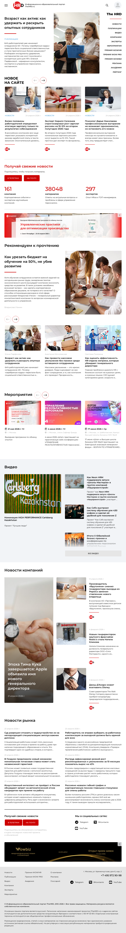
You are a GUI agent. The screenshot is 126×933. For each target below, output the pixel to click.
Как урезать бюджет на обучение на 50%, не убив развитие (28, 261)
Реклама (117, 63)
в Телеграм (13, 178)
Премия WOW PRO (112, 54)
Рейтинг (117, 72)
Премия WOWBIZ (113, 59)
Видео (118, 33)
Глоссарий (55, 881)
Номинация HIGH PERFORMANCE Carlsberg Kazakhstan (28, 518)
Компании (116, 37)
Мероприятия (114, 46)
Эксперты (116, 41)
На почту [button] (32, 178)
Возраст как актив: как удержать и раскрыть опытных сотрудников (25, 23)
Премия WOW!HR (113, 50)
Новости (117, 24)
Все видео (93, 553)
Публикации (11, 39)
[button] (117, 5)
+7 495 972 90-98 (111, 875)
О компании (56, 872)
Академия (116, 68)
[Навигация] (6, 5)
